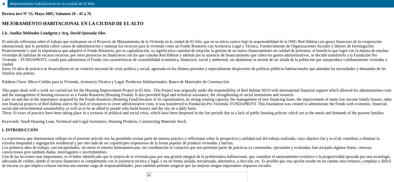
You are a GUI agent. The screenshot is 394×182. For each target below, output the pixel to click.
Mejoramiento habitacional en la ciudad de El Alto (52, 3)
